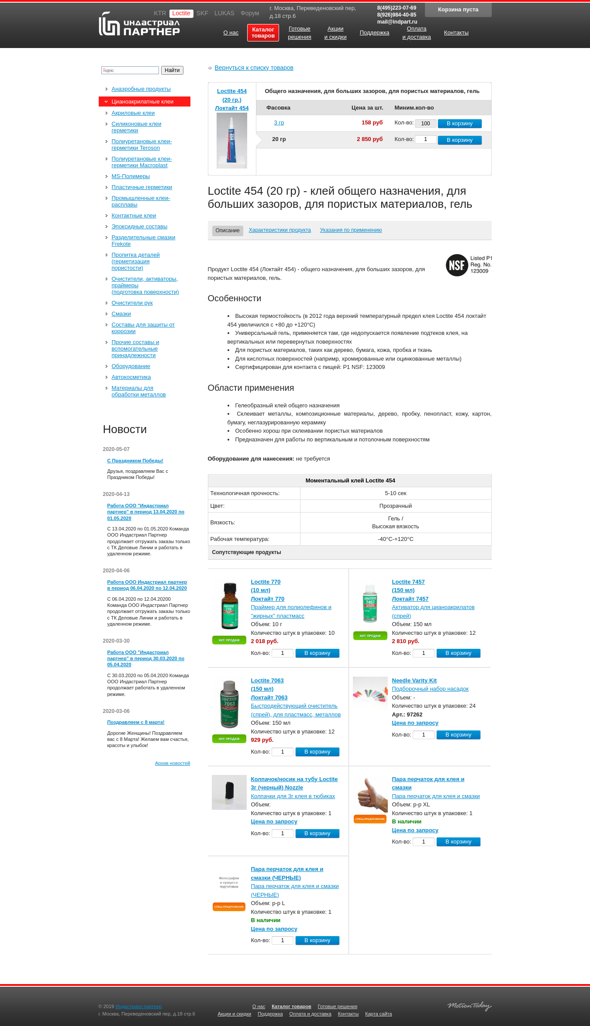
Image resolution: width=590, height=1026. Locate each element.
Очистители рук (132, 303)
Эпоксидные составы (140, 226)
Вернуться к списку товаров (254, 67)
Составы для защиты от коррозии (143, 327)
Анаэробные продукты (141, 89)
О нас (258, 1006)
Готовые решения (337, 1006)
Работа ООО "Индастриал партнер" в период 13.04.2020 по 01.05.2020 (146, 512)
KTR (160, 13)
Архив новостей (172, 763)
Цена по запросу (415, 723)
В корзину (460, 123)
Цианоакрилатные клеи (143, 101)
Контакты (348, 1013)
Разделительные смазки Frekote (144, 240)
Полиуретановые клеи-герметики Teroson (142, 144)
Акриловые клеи (133, 113)
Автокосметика (131, 377)
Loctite (181, 13)
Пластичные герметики (142, 187)
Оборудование (131, 366)
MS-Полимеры (131, 176)
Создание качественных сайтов (469, 1005)
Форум (250, 13)
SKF (202, 13)
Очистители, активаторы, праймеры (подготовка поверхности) (145, 285)
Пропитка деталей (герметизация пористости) (136, 261)
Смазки (121, 313)
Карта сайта (378, 1013)
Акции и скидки (234, 1013)
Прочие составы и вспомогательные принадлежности (135, 348)
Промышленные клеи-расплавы (141, 201)
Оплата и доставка (310, 1013)
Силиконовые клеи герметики (137, 127)
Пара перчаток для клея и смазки (436, 796)
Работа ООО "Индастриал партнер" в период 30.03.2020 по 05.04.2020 (146, 659)
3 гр (279, 122)
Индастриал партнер (139, 23)
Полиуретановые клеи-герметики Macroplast (142, 162)
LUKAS (224, 13)
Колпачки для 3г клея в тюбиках (293, 796)
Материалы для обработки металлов (139, 391)
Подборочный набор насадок (430, 688)
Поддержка (270, 1013)
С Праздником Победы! (135, 460)
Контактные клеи (134, 215)
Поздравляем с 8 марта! (136, 722)
